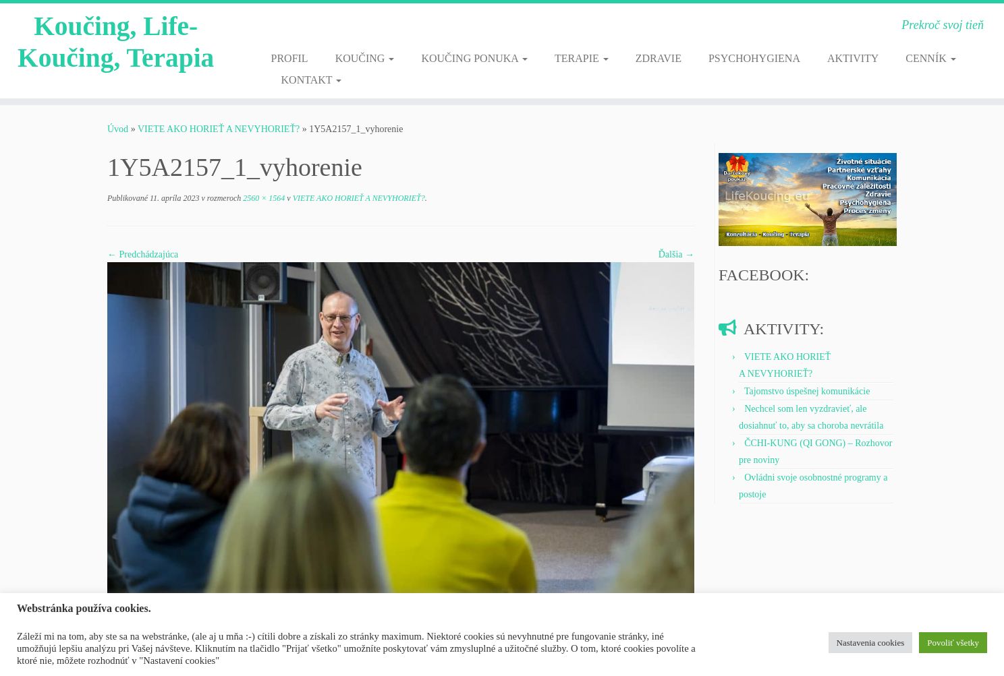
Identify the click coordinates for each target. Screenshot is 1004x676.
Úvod (117, 129)
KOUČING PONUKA (474, 58)
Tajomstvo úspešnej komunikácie (807, 391)
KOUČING (365, 58)
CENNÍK (930, 58)
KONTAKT (311, 80)
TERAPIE (582, 58)
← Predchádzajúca (142, 254)
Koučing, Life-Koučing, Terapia (116, 42)
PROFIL (289, 58)
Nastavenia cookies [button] (871, 643)
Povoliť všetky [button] (953, 643)
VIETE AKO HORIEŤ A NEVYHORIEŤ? (219, 129)
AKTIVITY (852, 58)
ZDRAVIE (658, 58)
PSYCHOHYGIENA (754, 58)
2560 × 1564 (263, 198)
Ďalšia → (676, 254)
